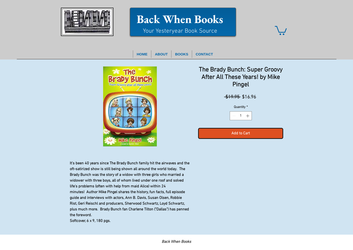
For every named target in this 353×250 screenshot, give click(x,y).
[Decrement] (233, 116)
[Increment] (248, 116)
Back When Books (180, 19)
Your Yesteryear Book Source (180, 31)
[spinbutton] (240, 116)
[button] (281, 30)
